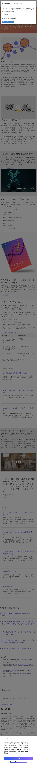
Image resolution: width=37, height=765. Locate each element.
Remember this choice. (9, 18)
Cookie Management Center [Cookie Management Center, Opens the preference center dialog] (18, 762)
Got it (18, 758)
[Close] (34, 3)
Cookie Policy (18, 751)
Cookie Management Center (12, 749)
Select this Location (8, 21)
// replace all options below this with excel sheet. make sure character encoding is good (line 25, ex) (18, 14)
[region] (18, 750)
